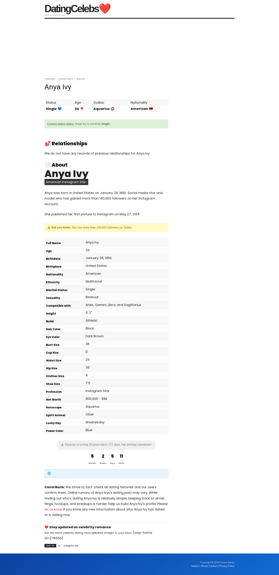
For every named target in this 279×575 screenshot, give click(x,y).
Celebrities (49, 78)
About (204, 566)
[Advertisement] (139, 47)
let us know (53, 509)
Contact (213, 566)
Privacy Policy (227, 566)
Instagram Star (71, 545)
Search (195, 566)
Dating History (66, 78)
